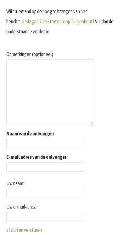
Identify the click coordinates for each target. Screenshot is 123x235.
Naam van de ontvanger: (30, 133)
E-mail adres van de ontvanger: (37, 157)
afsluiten (14, 230)
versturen (33, 230)
